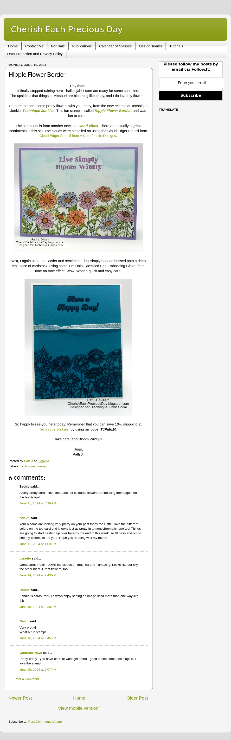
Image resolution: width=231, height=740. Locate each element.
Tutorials (176, 46)
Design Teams (150, 46)
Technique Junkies (54, 429)
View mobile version (78, 708)
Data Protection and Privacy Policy (35, 54)
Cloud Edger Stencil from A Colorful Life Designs (77, 136)
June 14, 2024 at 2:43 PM (37, 575)
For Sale (58, 46)
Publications (82, 46)
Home (13, 46)
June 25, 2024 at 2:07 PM (37, 669)
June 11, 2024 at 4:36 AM (37, 503)
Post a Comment (27, 679)
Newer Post (20, 698)
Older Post (137, 698)
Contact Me (34, 46)
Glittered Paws (30, 653)
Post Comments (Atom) (45, 721)
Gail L (23, 621)
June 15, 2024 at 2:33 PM (37, 607)
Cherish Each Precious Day (66, 29)
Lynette (25, 558)
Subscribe (190, 95)
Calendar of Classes (115, 46)
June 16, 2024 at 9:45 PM (37, 638)
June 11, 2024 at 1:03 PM (37, 544)
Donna (24, 590)
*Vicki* (24, 518)
